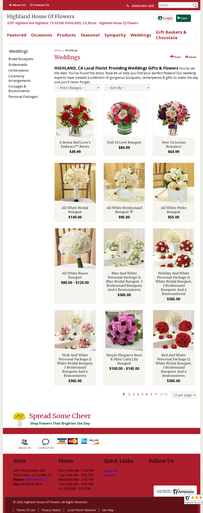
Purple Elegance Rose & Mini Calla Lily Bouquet (124, 359)
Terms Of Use (25, 510)
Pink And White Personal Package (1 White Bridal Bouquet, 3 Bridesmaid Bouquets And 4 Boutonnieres (75, 365)
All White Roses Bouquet (75, 275)
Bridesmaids (17, 64)
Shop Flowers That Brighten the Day (60, 423)
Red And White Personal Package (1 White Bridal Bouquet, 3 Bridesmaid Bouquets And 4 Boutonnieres (173, 365)
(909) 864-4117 (143, 6)
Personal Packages (23, 96)
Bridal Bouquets (20, 59)
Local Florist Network (81, 510)
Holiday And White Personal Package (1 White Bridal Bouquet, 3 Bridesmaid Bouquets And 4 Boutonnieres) (173, 283)
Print (175, 57)
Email (190, 57)
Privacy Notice (51, 510)
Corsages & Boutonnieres (19, 88)
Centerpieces (18, 70)
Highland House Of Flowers (40, 16)
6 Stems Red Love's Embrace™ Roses (75, 144)
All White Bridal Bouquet (75, 210)
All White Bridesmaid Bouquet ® (124, 210)
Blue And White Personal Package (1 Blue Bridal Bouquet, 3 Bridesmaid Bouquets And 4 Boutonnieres (124, 281)
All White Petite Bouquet (174, 210)
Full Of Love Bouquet (124, 142)
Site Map (108, 510)
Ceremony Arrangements (19, 78)
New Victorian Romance (174, 144)
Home (58, 50)
